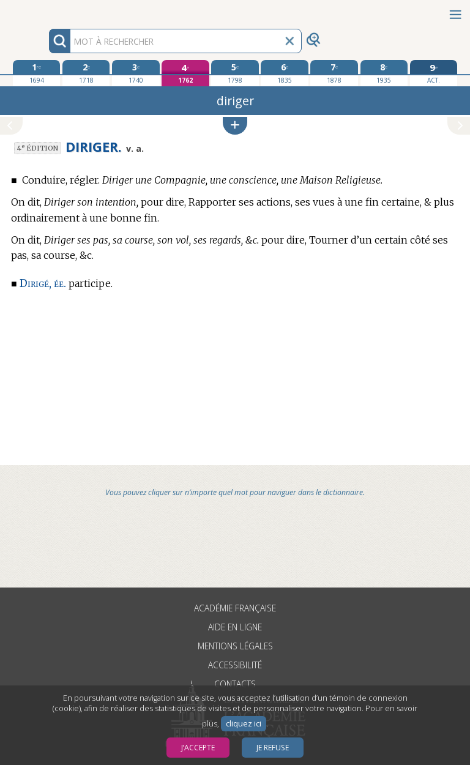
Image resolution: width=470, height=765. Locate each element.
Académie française (235, 608)
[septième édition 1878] (333, 73)
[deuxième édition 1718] (86, 73)
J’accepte (198, 747)
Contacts (235, 684)
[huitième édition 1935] (384, 73)
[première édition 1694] (36, 73)
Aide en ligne (235, 627)
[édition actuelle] (433, 73)
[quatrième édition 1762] (185, 73)
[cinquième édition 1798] (234, 73)
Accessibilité (235, 665)
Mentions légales (235, 646)
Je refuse (272, 747)
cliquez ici (243, 723)
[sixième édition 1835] (284, 73)
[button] (235, 126)
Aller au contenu (47, 10)
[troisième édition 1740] (135, 73)
